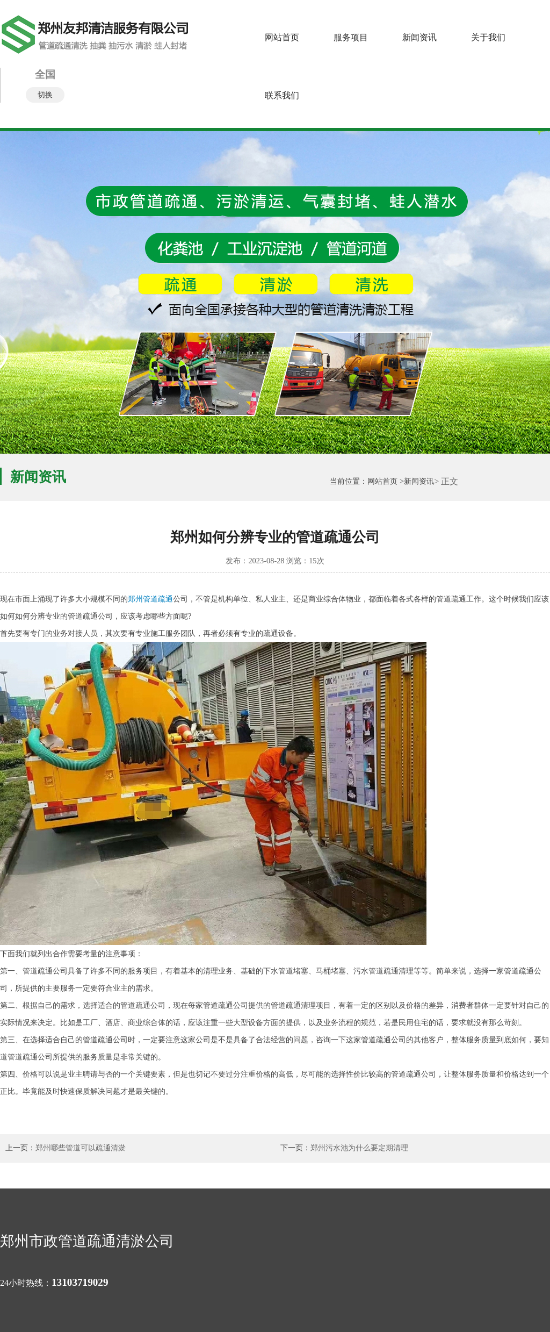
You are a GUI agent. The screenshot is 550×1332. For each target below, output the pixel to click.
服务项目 (351, 37)
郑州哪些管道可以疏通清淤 (80, 1148)
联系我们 (282, 95)
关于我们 (488, 37)
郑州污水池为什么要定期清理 (359, 1148)
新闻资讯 (419, 37)
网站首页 (282, 37)
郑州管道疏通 (150, 599)
